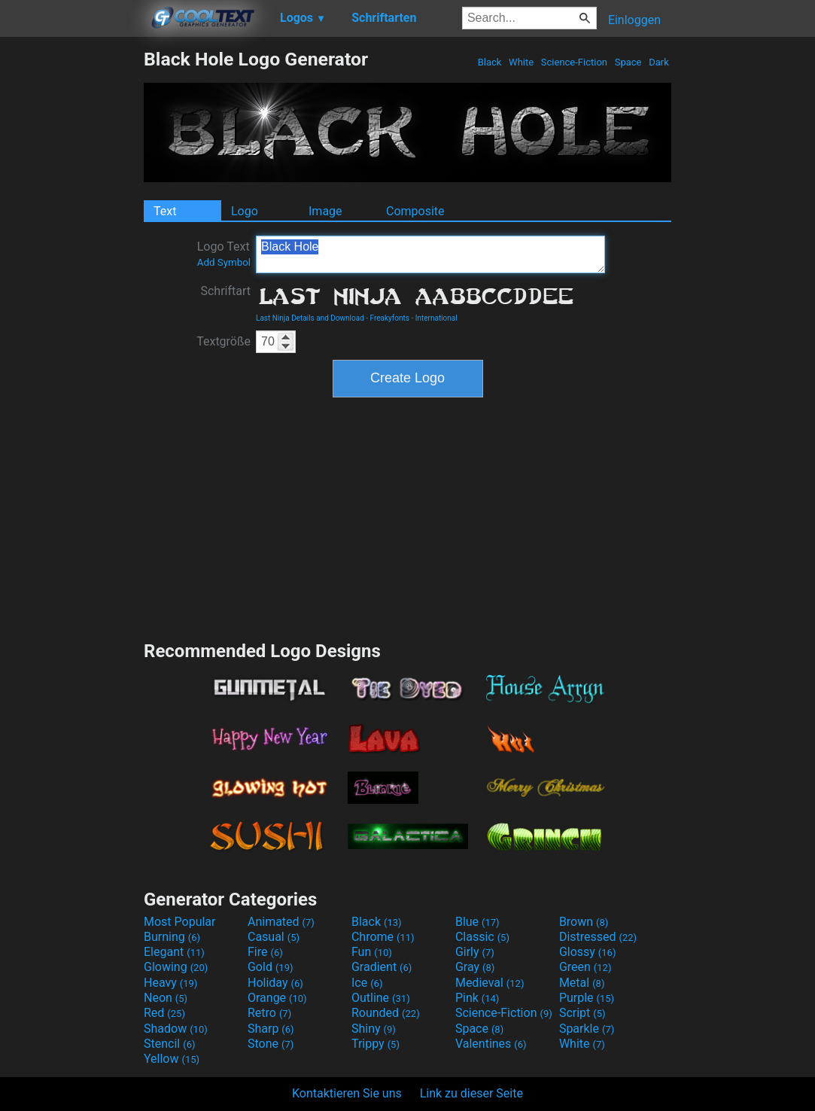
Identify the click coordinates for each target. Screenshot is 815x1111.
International (436, 318)
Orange (277, 998)
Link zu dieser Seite (471, 1093)
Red (164, 1013)
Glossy (587, 952)
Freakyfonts (389, 318)
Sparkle (586, 1028)
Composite (415, 211)
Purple (586, 998)
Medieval (490, 983)
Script (582, 1013)
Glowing (176, 967)
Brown (583, 922)
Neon (165, 998)
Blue (477, 922)
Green (585, 967)
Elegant (174, 952)
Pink (477, 998)
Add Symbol (224, 262)
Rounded (385, 1013)
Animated (281, 922)
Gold (270, 967)
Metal (582, 983)
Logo (244, 211)
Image (325, 211)
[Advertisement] (71, 274)
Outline (380, 998)
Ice (366, 983)
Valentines (491, 1043)
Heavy (170, 983)
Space (627, 62)
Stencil (169, 1043)
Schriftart (225, 291)
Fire (265, 952)
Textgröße (223, 341)
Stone (270, 1043)
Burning (172, 937)
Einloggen (634, 20)
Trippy (375, 1043)
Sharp (271, 1028)
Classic (482, 937)
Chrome (383, 937)
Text (165, 211)
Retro (269, 1013)
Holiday (275, 983)
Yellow (171, 1059)
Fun (371, 952)
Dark (658, 62)
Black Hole (430, 254)
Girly (474, 952)
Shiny (373, 1028)
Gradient (381, 967)
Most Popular (180, 922)
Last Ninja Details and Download (310, 318)
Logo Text (224, 253)
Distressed (598, 937)
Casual (274, 937)
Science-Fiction (574, 62)
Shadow (176, 1028)
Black (489, 62)
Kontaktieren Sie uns (347, 1093)
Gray (474, 967)
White (521, 62)
